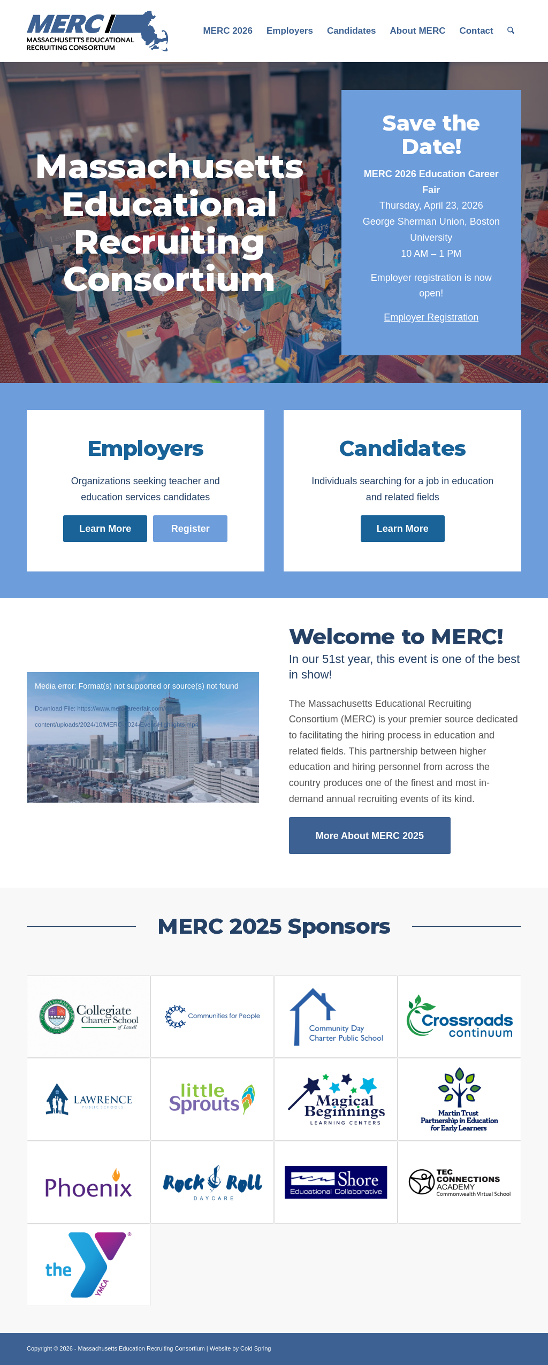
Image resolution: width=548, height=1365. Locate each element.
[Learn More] (105, 528)
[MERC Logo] (97, 31)
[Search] (510, 31)
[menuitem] (228, 31)
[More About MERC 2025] (370, 836)
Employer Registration (431, 317)
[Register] (190, 528)
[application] (143, 737)
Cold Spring (255, 1348)
